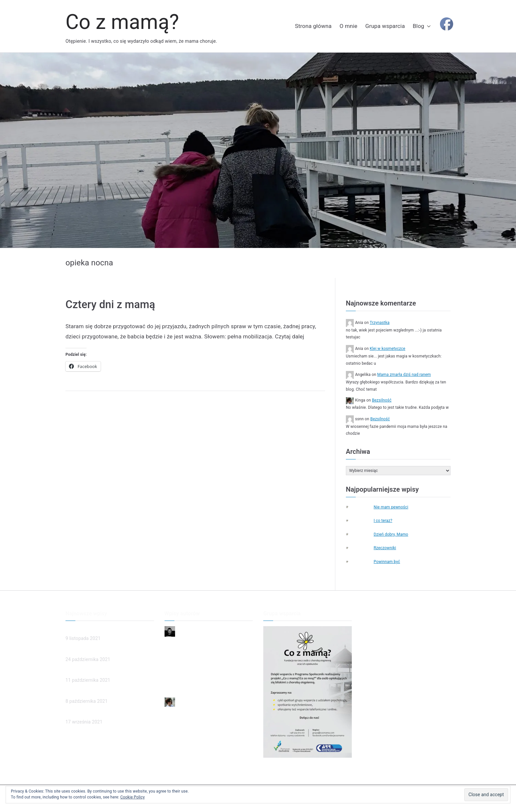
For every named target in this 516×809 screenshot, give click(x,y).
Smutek (172, 664)
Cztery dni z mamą (110, 304)
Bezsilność (381, 400)
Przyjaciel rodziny (183, 686)
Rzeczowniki (385, 548)
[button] (427, 26)
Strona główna (313, 26)
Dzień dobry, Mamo (391, 534)
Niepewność (178, 642)
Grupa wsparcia (385, 26)
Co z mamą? (122, 22)
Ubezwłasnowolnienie (88, 692)
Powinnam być (387, 561)
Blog (422, 26)
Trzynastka (380, 322)
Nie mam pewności (391, 507)
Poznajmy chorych (84, 713)
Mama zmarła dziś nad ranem (404, 374)
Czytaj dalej (289, 336)
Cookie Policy (132, 797)
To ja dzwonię (179, 675)
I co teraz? (383, 520)
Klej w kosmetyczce (387, 348)
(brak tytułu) (78, 671)
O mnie (348, 26)
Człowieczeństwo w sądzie (93, 651)
